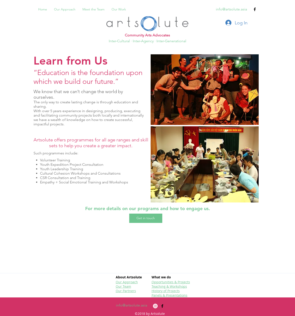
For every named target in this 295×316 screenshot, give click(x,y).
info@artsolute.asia (231, 9)
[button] (145, 218)
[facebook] (254, 9)
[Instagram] (155, 306)
